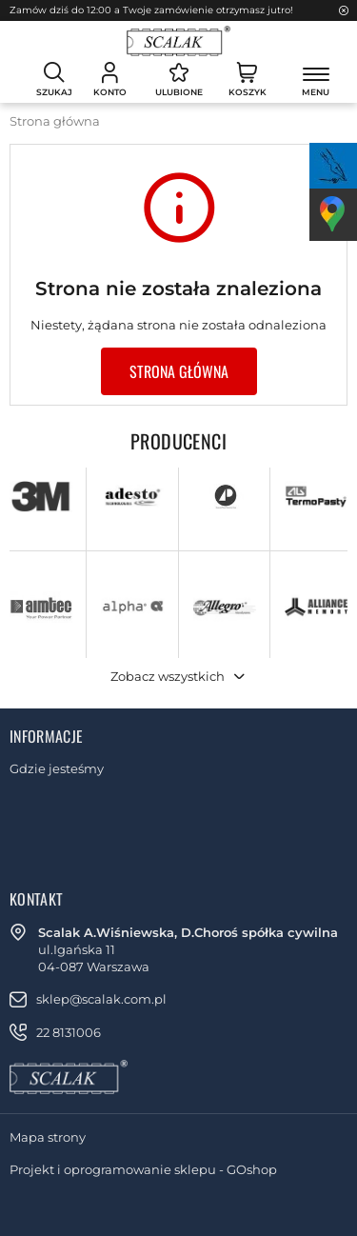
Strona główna (55, 121)
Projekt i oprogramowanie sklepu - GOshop (143, 1169)
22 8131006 (68, 1032)
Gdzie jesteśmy (57, 768)
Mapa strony (48, 1137)
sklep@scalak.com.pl (101, 999)
